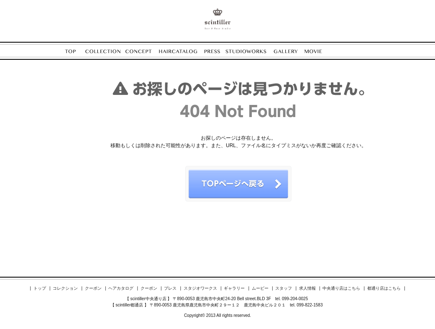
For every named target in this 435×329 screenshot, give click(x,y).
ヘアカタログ (120, 288)
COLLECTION (105, 51)
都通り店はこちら (384, 288)
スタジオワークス (200, 288)
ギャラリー (234, 288)
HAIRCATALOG (182, 51)
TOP (75, 51)
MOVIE (317, 51)
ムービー (260, 288)
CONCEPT (142, 51)
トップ (39, 288)
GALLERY (289, 51)
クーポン (93, 288)
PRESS (215, 51)
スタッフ (283, 288)
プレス (170, 288)
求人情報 (307, 288)
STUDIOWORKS (249, 51)
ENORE (217, 18)
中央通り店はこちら (341, 288)
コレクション (65, 288)
